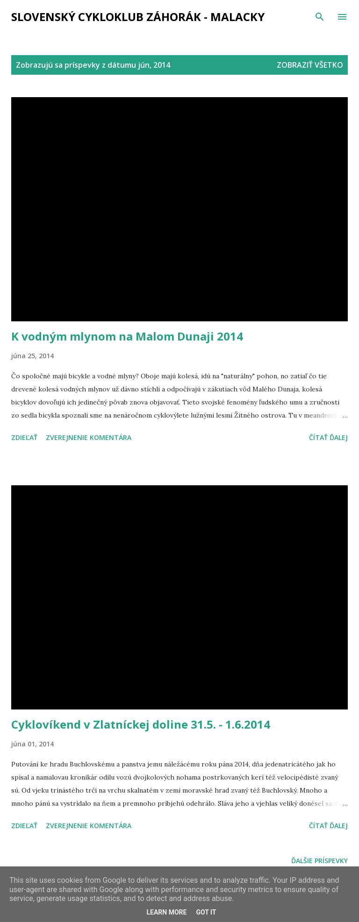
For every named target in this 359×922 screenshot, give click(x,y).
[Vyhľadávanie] (319, 16)
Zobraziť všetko (310, 65)
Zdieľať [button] (24, 437)
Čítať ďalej (328, 437)
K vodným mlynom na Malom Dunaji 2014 (127, 336)
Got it (206, 912)
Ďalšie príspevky (319, 860)
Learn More (166, 912)
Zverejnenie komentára (88, 437)
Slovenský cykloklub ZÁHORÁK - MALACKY (138, 16)
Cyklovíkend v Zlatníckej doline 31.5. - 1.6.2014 (140, 724)
